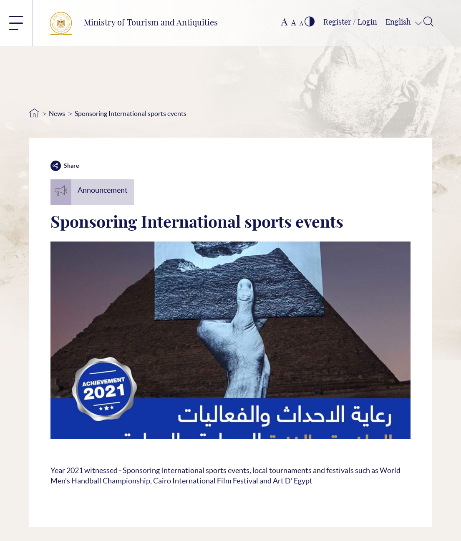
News (57, 113)
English (399, 22)
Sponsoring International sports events (130, 113)
